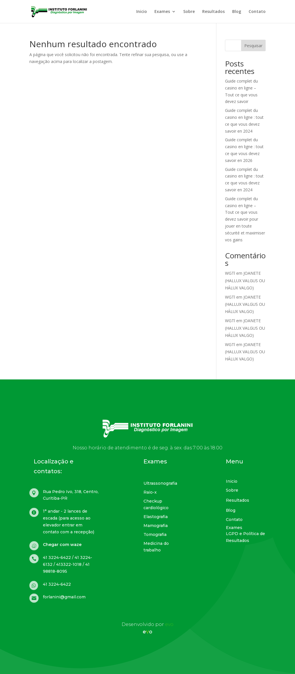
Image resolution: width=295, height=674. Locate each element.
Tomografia (155, 534)
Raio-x (150, 492)
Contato (257, 11)
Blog (236, 11)
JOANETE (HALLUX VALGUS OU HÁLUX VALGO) (245, 280)
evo (169, 624)
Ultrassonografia (160, 483)
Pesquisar (253, 45)
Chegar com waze (62, 544)
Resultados (213, 11)
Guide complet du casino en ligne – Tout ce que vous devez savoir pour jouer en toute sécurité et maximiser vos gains (245, 219)
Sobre (189, 11)
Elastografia (155, 516)
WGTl (230, 273)
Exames (162, 11)
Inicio (141, 11)
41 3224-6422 (57, 584)
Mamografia (155, 525)
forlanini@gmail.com (64, 596)
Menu (234, 461)
